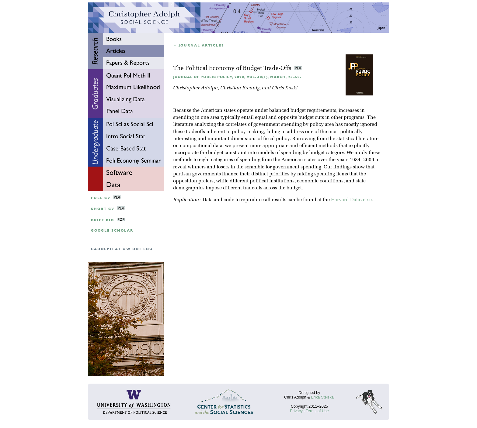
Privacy (296, 411)
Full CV (100, 198)
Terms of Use (317, 411)
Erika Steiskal (323, 397)
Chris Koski (285, 88)
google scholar (112, 231)
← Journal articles (198, 45)
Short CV (102, 209)
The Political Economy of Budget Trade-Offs (233, 68)
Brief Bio (102, 220)
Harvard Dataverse (351, 200)
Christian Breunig (239, 88)
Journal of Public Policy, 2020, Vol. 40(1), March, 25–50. (237, 77)
